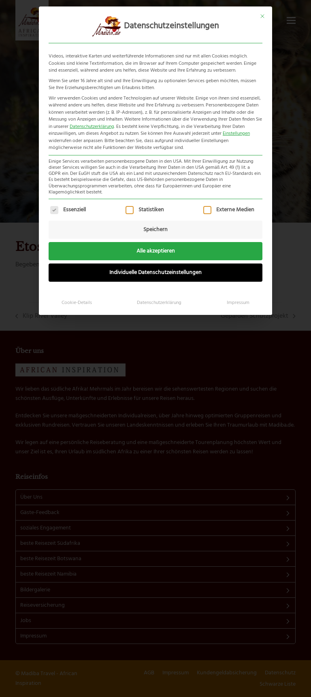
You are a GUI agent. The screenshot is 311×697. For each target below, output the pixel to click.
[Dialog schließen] (262, 16)
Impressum (238, 303)
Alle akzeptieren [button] (155, 251)
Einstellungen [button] (236, 134)
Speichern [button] (155, 229)
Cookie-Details (77, 303)
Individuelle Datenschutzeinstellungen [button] (155, 272)
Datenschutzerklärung (92, 127)
